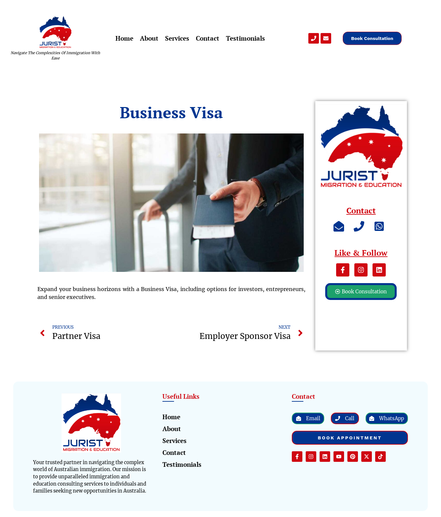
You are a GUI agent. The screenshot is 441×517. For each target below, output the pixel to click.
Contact (207, 38)
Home (124, 38)
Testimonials (245, 38)
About (149, 38)
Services (177, 38)
